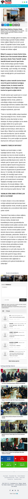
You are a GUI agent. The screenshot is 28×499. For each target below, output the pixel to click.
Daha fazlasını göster (14, 361)
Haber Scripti (13, 493)
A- (26, 31)
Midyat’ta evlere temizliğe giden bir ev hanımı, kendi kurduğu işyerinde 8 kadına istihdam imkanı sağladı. (12, 32)
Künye (17, 477)
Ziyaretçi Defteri (17, 479)
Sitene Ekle (22, 477)
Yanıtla (12, 319)
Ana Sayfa (5, 476)
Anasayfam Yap (12, 476)
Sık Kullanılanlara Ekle (9, 477)
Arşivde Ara (10, 479)
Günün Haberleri (21, 476)
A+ (26, 29)
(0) (15, 319)
